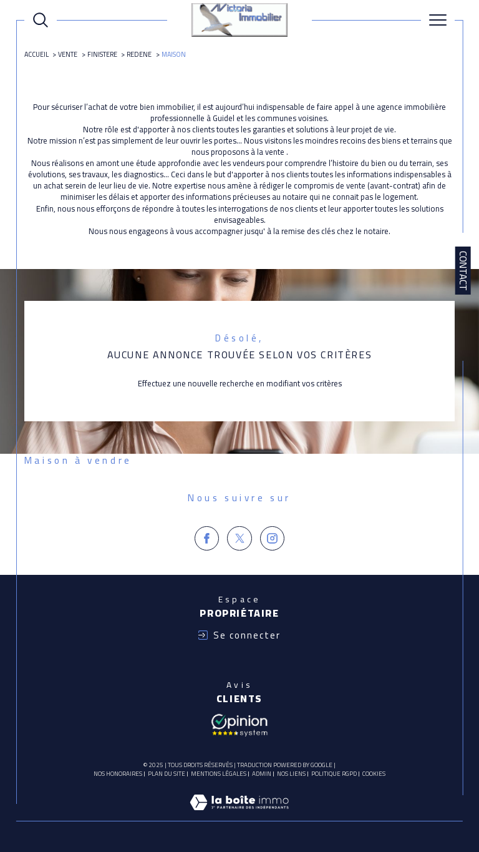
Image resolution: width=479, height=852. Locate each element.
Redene (139, 54)
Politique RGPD (334, 774)
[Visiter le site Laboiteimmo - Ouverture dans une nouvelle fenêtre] (239, 815)
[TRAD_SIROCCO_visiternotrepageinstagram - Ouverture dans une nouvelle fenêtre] (272, 538)
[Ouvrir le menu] (438, 20)
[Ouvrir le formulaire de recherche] (40, 20)
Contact (463, 271)
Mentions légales (218, 774)
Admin (261, 774)
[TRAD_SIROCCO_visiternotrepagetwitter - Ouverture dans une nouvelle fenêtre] (239, 538)
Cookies (373, 774)
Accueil (36, 54)
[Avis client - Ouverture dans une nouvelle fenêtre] (239, 724)
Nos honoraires (118, 774)
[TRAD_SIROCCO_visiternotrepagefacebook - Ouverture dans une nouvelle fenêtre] (207, 538)
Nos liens (291, 774)
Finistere (102, 54)
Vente (67, 54)
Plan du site (166, 774)
